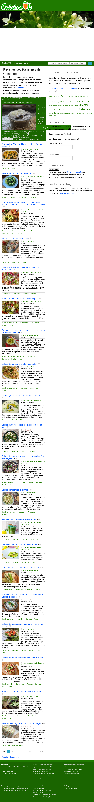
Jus (37, 539)
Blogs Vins (6, 790)
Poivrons (51, 110)
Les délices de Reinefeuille (32, 272)
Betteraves (74, 96)
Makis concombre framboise (15, 238)
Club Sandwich (7, 590)
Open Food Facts (39, 794)
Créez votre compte (74, 172)
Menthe (12, 233)
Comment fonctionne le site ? (74, 769)
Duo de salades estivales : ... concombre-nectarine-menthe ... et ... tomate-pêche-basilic (23, 203)
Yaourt (36, 619)
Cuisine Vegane (17, 745)
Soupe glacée (81, 113)
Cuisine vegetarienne (68, 101)
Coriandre (55, 99)
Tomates (5, 233)
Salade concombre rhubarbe (15, 490)
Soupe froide (74, 113)
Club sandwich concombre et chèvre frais (21, 567)
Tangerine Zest (28, 600)
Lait (29, 420)
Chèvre (37, 590)
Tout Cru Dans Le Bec (30, 697)
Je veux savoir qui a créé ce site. (44, 773)
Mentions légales (8, 771)
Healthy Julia (27, 430)
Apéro (59, 96)
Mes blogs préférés (21, 63)
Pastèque (15, 650)
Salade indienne (7, 619)
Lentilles (30, 482)
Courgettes (61, 99)
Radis (61, 110)
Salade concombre (8, 512)
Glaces (22, 420)
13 (26, 751)
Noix (11, 325)
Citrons (24, 539)
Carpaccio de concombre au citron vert (20, 544)
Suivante (41, 751)
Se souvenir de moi (57, 166)
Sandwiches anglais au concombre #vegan (21, 723)
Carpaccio (14, 562)
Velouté (15, 420)
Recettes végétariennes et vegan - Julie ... (31, 523)
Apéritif (55, 96)
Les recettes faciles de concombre (64, 88)
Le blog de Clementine (30, 149)
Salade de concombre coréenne (16, 173)
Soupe (67, 113)
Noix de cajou (24, 323)
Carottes (79, 96)
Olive (39, 650)
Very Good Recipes (71, 788)
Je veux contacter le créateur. (43, 776)
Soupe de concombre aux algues (17, 102)
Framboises (16, 262)
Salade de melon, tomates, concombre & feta (22, 658)
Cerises (38, 716)
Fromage (55, 105)
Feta (39, 451)
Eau (78, 101)
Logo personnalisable (72, 773)
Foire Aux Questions (71, 771)
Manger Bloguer (39, 788)
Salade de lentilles (8, 482)
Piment (20, 359)
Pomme (56, 110)
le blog (36, 778)
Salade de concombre (9, 197)
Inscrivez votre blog (71, 767)
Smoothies (62, 113)
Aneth (12, 718)
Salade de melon (7, 684)
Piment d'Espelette (8, 356)
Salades (33, 197)
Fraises (50, 105)
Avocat (30, 716)
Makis (25, 262)
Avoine (24, 451)
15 (34, 751)
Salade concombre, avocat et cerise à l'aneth (22, 691)
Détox (32, 539)
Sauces (56, 113)
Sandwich (28, 590)
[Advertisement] (47, 44)
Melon (33, 294)
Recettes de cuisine (9, 788)
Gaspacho (5, 359)
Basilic (33, 231)
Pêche (20, 233)
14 (30, 751)
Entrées (84, 101)
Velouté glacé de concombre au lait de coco (22, 395)
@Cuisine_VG (44, 778)
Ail (49, 96)
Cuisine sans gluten (74, 99)
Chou (87, 96)
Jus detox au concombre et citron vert (19, 519)
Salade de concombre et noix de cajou (19, 298)
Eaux (80, 101)
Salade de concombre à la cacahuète (19, 364)
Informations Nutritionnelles (44, 790)
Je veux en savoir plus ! (41, 771)
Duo (26, 233)
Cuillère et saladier (41, 114)
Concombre (6, 168)
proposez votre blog (66, 193)
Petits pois (20, 356)
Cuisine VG (6, 63)
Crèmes (66, 99)
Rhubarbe (31, 512)
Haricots (71, 105)
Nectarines (16, 231)
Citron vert (5, 539)
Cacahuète (23, 388)
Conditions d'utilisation (10, 773)
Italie (14, 168)
